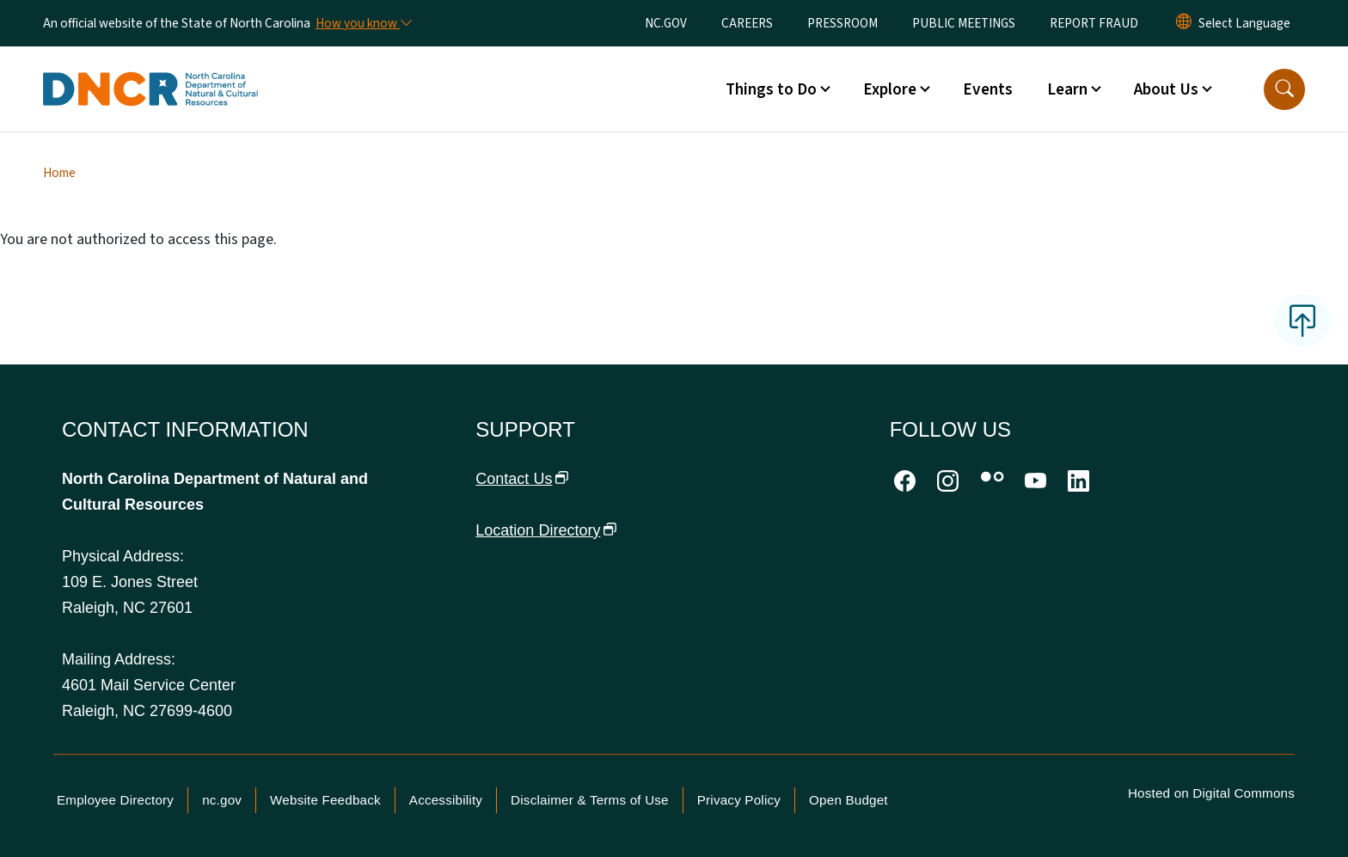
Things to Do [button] (771, 89)
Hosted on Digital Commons (1211, 793)
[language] (1244, 23)
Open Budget (848, 800)
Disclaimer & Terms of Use (590, 800)
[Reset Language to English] (1184, 23)
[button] (1284, 89)
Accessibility (445, 800)
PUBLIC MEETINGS (963, 23)
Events (988, 89)
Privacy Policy (739, 800)
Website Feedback (325, 800)
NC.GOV (666, 23)
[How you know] (363, 23)
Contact (521, 478)
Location (545, 530)
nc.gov (222, 800)
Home (59, 172)
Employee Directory (115, 800)
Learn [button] (1067, 89)
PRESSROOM (842, 23)
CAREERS (747, 23)
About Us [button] (1166, 89)
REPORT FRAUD (1094, 23)
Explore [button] (889, 89)
